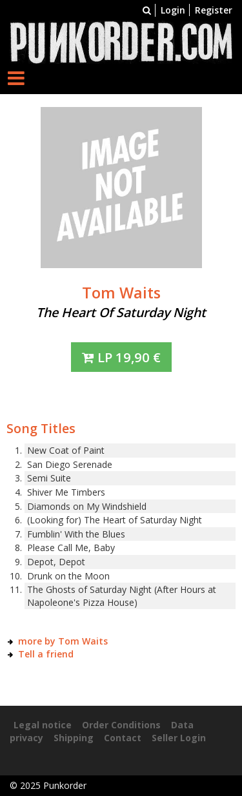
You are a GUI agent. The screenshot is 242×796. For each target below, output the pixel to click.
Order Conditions (121, 725)
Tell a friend (46, 654)
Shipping (74, 738)
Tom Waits (121, 292)
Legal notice (43, 725)
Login (173, 10)
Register (213, 10)
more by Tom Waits (63, 641)
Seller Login (179, 738)
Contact (122, 738)
